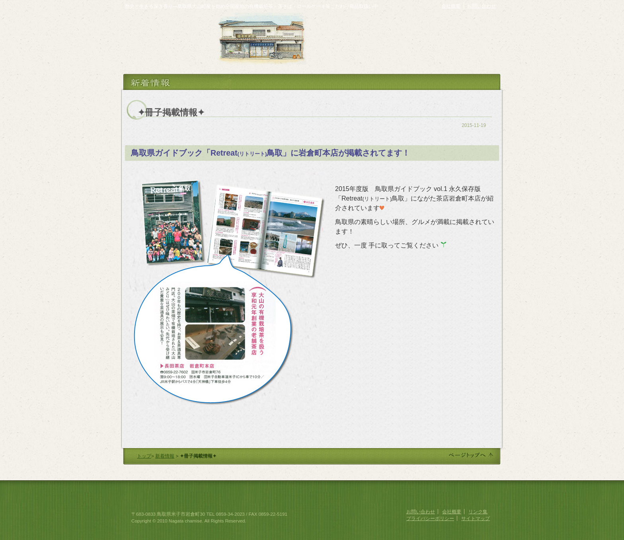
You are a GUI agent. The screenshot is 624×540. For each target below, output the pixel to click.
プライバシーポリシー (430, 518)
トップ (144, 455)
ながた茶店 (168, 38)
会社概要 (450, 6)
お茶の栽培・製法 (396, 44)
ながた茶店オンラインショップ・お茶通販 (423, 25)
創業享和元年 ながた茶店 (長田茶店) (165, 495)
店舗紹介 (362, 58)
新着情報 (164, 455)
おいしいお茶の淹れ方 (461, 44)
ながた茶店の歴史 (341, 44)
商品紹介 (325, 58)
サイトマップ (475, 518)
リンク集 (478, 511)
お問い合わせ (481, 6)
